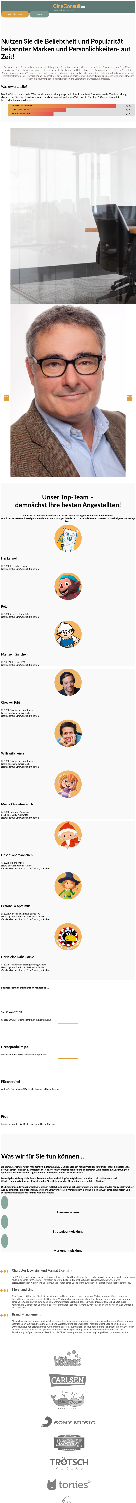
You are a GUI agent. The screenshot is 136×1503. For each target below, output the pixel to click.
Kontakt (39, 14)
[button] (6, 398)
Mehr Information (15, 14)
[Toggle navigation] (83, 7)
